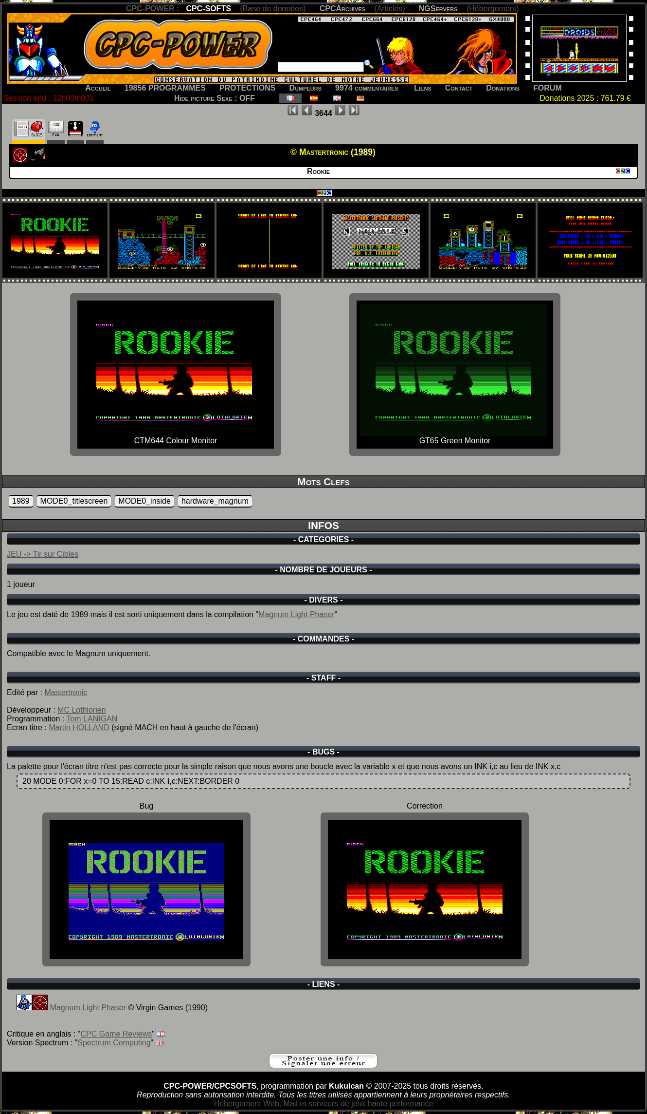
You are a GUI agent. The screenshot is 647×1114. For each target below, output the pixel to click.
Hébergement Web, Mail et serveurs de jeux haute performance (323, 1103)
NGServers (438, 8)
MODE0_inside (144, 501)
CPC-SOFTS (208, 8)
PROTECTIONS (247, 88)
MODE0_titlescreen (74, 501)
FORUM (547, 88)
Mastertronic (65, 692)
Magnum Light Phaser (296, 614)
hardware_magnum (215, 501)
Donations (503, 88)
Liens (422, 88)
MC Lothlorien (81, 710)
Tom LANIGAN (91, 719)
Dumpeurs (305, 88)
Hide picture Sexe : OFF (214, 98)
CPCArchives (342, 8)
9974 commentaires (366, 88)
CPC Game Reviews (116, 1034)
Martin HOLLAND (79, 727)
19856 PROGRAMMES (165, 88)
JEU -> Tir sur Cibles (42, 554)
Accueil (98, 88)
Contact (459, 88)
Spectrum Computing (113, 1042)
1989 (21, 501)
